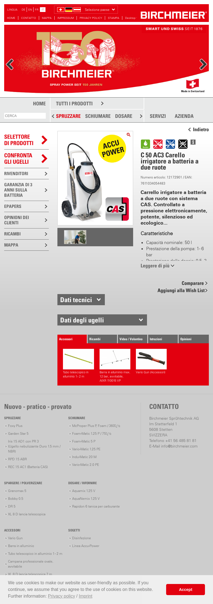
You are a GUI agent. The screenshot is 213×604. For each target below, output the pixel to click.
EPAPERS (12, 206)
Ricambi (94, 339)
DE (23, 9)
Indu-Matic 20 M (84, 457)
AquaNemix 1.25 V (86, 498)
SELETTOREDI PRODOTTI (19, 139)
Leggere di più (155, 266)
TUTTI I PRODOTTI (74, 103)
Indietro (201, 129)
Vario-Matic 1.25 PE (86, 449)
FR (37, 9)
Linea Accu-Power (85, 546)
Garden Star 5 (18, 433)
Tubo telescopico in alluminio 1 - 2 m (78, 363)
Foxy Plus (15, 426)
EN (30, 9)
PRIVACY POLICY (91, 18)
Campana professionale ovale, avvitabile (30, 563)
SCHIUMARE (98, 116)
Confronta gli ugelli (18, 158)
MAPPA (47, 18)
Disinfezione (81, 538)
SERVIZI (158, 116)
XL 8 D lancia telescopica (26, 514)
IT (43, 9)
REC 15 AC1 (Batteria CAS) (28, 467)
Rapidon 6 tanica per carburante (96, 506)
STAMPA (113, 18)
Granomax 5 (17, 491)
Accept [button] (185, 589)
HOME (11, 18)
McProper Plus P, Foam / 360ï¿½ (96, 426)
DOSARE (123, 116)
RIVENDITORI (16, 173)
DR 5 (12, 506)
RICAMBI (12, 234)
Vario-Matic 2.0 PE (85, 465)
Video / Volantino (131, 339)
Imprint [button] (85, 596)
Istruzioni (156, 339)
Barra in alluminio (21, 546)
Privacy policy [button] (61, 596)
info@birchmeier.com (179, 446)
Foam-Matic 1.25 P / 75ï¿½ (91, 433)
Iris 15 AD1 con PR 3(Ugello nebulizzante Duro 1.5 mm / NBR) (34, 446)
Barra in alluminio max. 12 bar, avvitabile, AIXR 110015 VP (115, 365)
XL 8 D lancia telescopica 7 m (30, 574)
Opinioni (185, 339)
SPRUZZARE (68, 116)
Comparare (193, 283)
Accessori (65, 339)
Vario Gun (15, 538)
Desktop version (135, 18)
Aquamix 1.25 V (83, 491)
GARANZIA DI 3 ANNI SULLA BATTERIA (18, 190)
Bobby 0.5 (15, 498)
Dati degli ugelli (82, 320)
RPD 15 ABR (17, 459)
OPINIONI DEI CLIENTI (16, 220)
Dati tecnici (76, 300)
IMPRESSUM (65, 18)
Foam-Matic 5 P (83, 441)
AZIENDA (184, 116)
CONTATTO (28, 18)
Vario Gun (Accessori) (151, 361)
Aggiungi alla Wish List (181, 290)
